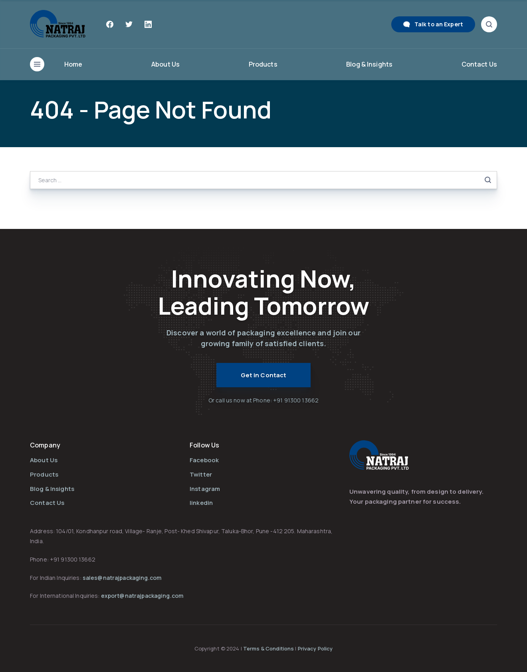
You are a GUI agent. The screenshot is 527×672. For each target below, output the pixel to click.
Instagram (205, 489)
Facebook (204, 460)
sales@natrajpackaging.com (122, 577)
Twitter (201, 474)
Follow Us (204, 445)
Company (45, 445)
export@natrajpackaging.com (142, 595)
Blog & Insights (369, 64)
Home (73, 64)
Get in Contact (264, 375)
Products (263, 64)
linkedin (201, 503)
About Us (165, 64)
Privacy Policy (315, 648)
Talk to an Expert (438, 24)
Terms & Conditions (269, 648)
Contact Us (479, 64)
